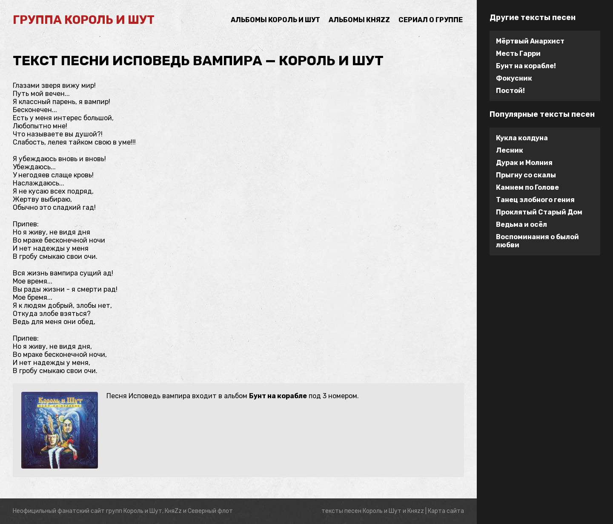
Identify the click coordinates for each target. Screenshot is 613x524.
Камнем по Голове (527, 187)
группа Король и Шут (84, 20)
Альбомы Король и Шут (275, 20)
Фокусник (514, 78)
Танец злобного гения (535, 200)
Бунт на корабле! (526, 66)
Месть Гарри (518, 53)
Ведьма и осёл (521, 224)
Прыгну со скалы (526, 175)
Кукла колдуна (522, 138)
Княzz (415, 511)
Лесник (509, 150)
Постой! (510, 91)
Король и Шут (382, 511)
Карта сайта (446, 511)
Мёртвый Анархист (530, 41)
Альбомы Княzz (359, 20)
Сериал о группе (430, 20)
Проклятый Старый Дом (539, 212)
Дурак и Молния (524, 163)
